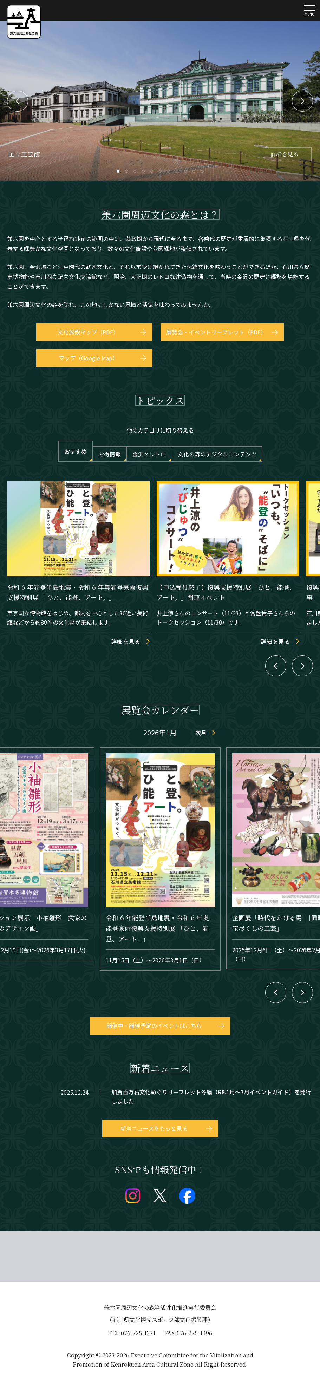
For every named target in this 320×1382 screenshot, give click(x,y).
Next (302, 101)
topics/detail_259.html (160, 1096)
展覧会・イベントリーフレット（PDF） (216, 332)
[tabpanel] (160, 101)
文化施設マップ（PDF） (88, 332)
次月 (201, 732)
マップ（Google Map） (88, 358)
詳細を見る (284, 154)
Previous (17, 101)
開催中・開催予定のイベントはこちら (154, 1025)
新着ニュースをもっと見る (154, 1128)
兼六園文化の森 (24, 22)
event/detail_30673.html (160, 859)
